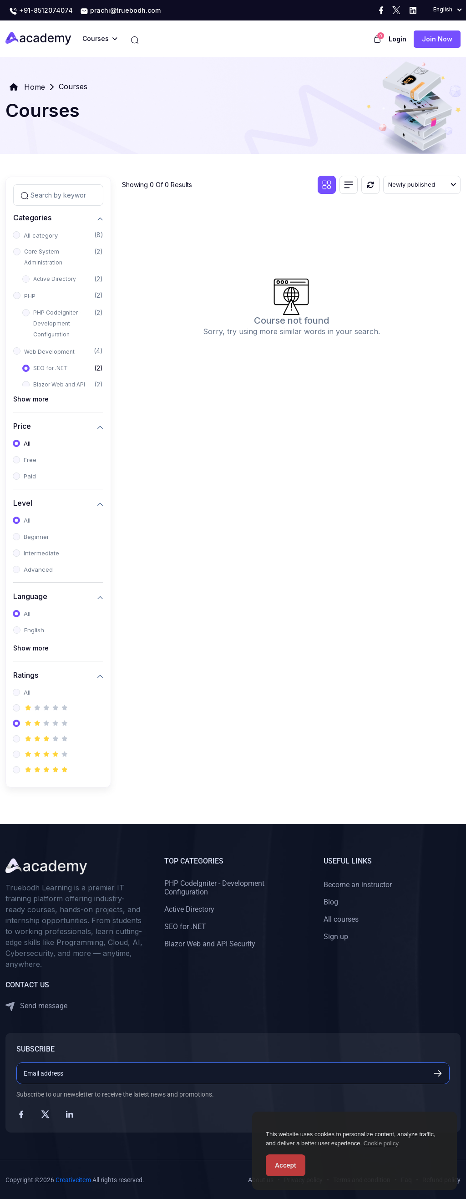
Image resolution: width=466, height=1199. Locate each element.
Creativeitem (73, 1180)
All (27, 443)
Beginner (36, 536)
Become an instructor (358, 884)
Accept (285, 1165)
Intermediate (41, 553)
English (34, 630)
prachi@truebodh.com (120, 10)
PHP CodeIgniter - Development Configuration (57, 323)
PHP (29, 296)
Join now (437, 39)
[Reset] (370, 185)
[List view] (348, 185)
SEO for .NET (50, 368)
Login (397, 39)
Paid (30, 476)
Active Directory (54, 278)
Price (22, 426)
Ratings (25, 675)
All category (41, 235)
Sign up (336, 936)
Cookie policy (381, 1143)
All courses (341, 919)
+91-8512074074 (41, 10)
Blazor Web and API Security (209, 944)
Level (22, 502)
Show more (31, 399)
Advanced (38, 569)
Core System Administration (43, 257)
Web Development (49, 351)
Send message (36, 1006)
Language (30, 596)
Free (30, 459)
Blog (331, 902)
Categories (32, 217)
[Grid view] (327, 185)
